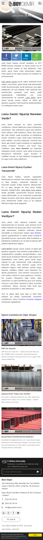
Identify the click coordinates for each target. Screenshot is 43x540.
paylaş (5, 56)
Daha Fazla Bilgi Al (23, 538)
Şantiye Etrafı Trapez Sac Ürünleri (15, 394)
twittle (15, 56)
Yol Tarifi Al (11, 519)
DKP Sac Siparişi (8, 348)
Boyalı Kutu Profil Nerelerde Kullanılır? (17, 437)
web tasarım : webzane (10, 529)
